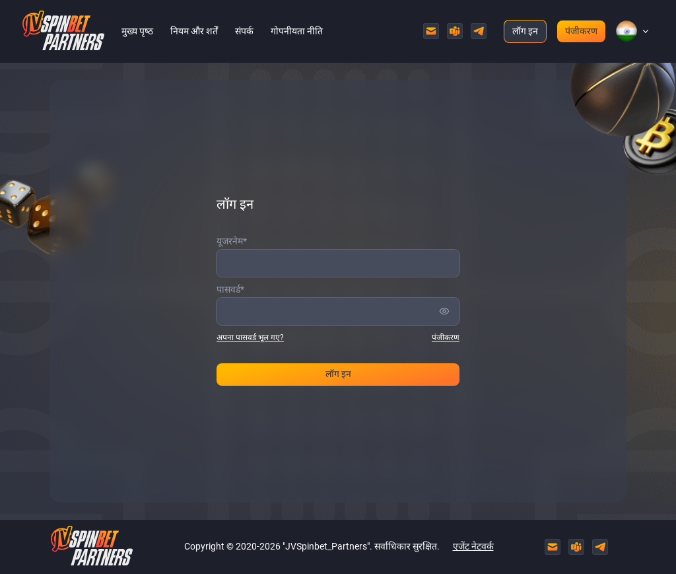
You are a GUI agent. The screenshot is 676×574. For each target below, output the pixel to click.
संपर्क (244, 31)
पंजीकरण (581, 31)
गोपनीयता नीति (297, 31)
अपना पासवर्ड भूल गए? (250, 337)
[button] (626, 31)
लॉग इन (525, 31)
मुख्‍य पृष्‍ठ (137, 31)
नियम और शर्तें (194, 31)
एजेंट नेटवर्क (473, 546)
